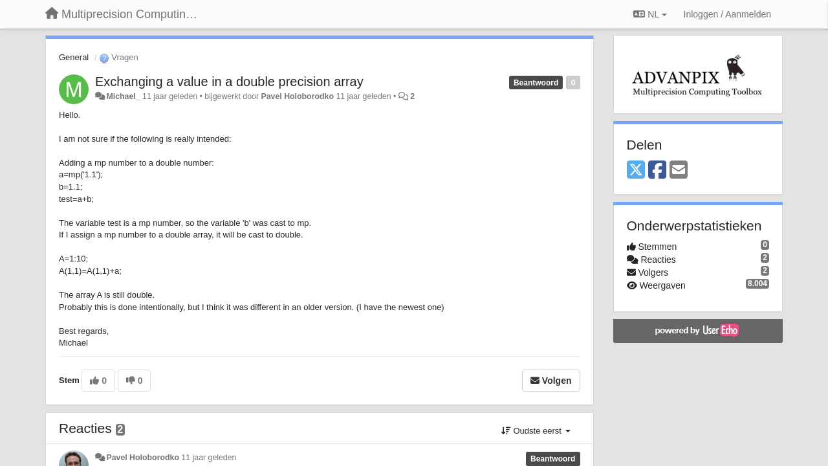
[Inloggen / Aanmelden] (727, 14)
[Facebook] (657, 170)
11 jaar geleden (208, 457)
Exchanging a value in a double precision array (229, 81)
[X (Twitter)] (636, 170)
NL (649, 14)
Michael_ (123, 96)
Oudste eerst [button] (536, 431)
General (74, 57)
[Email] (679, 170)
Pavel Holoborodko (297, 96)
